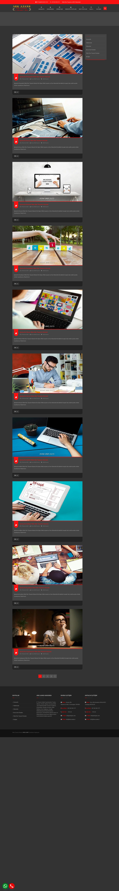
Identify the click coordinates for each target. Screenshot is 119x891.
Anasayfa (88, 39)
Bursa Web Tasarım (35, 79)
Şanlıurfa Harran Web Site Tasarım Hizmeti (34, 396)
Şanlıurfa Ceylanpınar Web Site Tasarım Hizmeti (36, 652)
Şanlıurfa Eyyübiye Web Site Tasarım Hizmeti (35, 588)
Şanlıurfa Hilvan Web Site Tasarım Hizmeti (34, 332)
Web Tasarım (46, 79)
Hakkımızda (89, 42)
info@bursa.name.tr (70, 719)
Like (16, 92)
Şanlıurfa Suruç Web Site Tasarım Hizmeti (34, 140)
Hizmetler (88, 46)
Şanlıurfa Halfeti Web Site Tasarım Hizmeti (34, 460)
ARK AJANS (26, 733)
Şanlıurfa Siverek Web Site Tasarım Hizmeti (35, 204)
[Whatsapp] (5, 886)
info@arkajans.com (41, 2)
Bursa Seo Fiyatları (91, 49)
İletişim (88, 56)
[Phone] (12, 886)
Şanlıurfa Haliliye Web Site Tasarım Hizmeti (35, 524)
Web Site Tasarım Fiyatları (92, 53)
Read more (27, 85)
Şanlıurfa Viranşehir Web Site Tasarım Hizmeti (36, 77)
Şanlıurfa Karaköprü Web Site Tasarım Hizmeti (36, 268)
